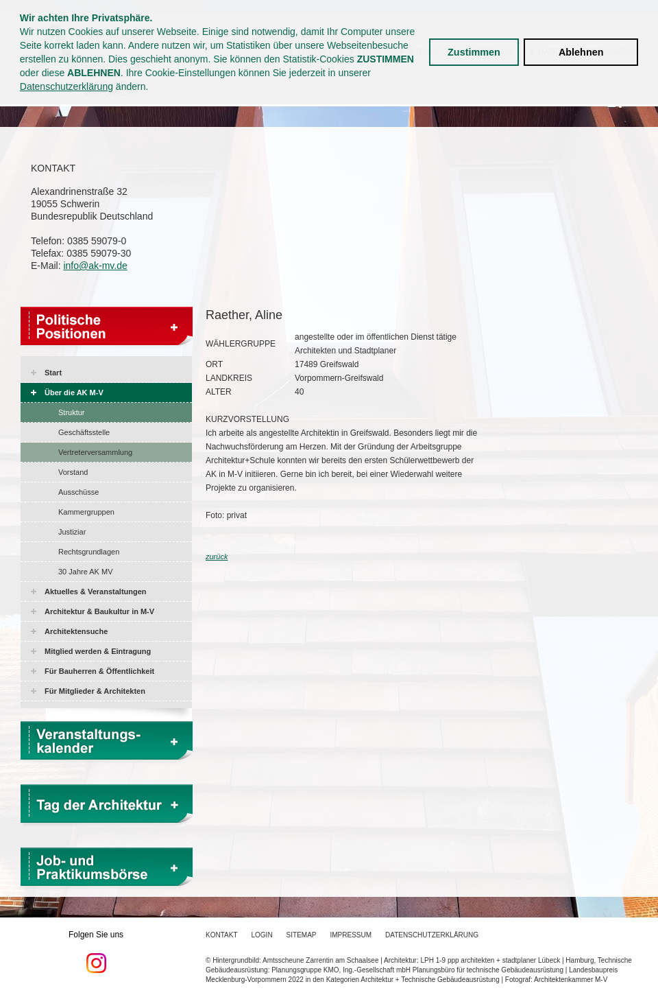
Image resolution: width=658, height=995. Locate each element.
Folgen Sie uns (96, 951)
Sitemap (302, 935)
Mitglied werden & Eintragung (98, 651)
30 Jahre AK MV (85, 571)
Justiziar (72, 532)
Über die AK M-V (74, 392)
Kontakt (221, 935)
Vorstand (73, 472)
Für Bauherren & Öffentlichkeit (99, 671)
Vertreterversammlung (95, 452)
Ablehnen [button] (581, 52)
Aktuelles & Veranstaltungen (96, 591)
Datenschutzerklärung (66, 86)
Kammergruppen (86, 512)
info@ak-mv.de (95, 265)
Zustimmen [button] (474, 52)
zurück (217, 556)
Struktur (71, 412)
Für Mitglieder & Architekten (95, 691)
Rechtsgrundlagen (88, 552)
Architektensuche (76, 631)
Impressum (351, 935)
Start (53, 372)
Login (261, 935)
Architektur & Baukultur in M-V (99, 611)
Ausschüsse (78, 492)
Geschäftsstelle (84, 432)
